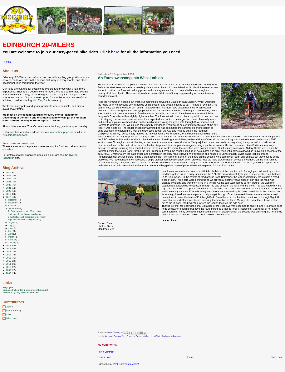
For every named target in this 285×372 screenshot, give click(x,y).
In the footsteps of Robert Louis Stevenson (27, 217)
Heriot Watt (155, 336)
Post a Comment (106, 352)
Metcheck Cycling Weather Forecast (20, 292)
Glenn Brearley (13, 310)
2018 (9, 197)
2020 (9, 191)
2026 (9, 172)
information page (59, 132)
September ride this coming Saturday (24, 219)
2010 (9, 267)
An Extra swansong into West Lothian (25, 211)
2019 (9, 194)
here (115, 52)
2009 (9, 270)
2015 (9, 251)
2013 (9, 257)
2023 (9, 181)
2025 (9, 175)
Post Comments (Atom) (126, 364)
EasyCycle (44, 100)
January (12, 242)
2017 (9, 245)
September (14, 208)
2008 (9, 273)
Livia (8, 314)
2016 (9, 248)
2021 (9, 187)
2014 (9, 254)
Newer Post (104, 357)
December (13, 200)
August (12, 222)
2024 (9, 178)
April (10, 234)
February (13, 239)
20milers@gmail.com (14, 135)
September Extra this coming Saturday (25, 214)
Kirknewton (175, 336)
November (13, 203)
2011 (9, 264)
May (10, 231)
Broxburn (131, 336)
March (11, 237)
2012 (9, 260)
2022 (9, 184)
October (12, 205)
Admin (9, 306)
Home (7, 61)
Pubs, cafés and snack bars (18, 143)
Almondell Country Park (115, 336)
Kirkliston (166, 336)
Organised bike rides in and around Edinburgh (25, 290)
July (10, 225)
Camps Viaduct (142, 336)
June (11, 228)
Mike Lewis (11, 318)
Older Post (277, 357)
